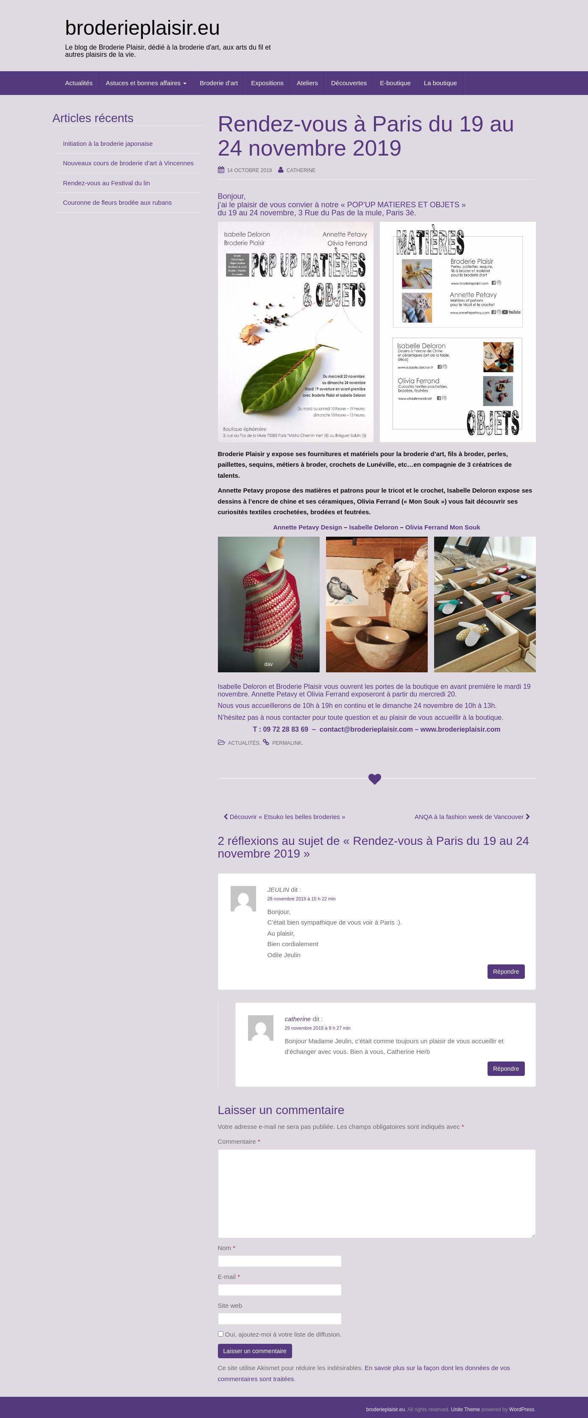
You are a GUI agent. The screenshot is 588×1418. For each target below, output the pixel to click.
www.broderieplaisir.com (461, 729)
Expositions (267, 82)
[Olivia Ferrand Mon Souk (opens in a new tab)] (442, 527)
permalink (286, 743)
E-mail (229, 1276)
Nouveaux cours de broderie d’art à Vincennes (128, 163)
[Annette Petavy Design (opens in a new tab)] (307, 527)
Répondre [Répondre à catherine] (506, 1068)
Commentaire (239, 1141)
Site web (230, 1305)
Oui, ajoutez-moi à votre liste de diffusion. (280, 1334)
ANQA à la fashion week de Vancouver (472, 816)
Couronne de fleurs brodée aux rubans (117, 202)
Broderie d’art (219, 82)
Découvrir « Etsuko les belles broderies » (284, 816)
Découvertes (349, 82)
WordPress (521, 1409)
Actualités (79, 82)
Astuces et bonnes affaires (146, 82)
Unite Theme (465, 1409)
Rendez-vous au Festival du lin (106, 183)
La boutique (440, 82)
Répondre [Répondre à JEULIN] (506, 971)
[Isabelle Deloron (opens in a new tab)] (373, 527)
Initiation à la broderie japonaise (108, 143)
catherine (301, 170)
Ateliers (307, 82)
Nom (227, 1247)
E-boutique (395, 82)
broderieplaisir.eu (142, 28)
